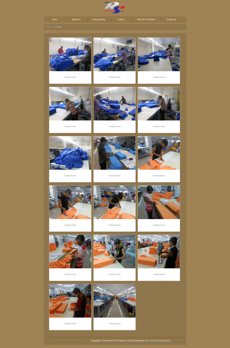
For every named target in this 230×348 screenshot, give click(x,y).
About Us (76, 19)
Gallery (121, 19)
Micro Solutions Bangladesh (157, 340)
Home (54, 19)
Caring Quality (98, 19)
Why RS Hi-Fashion (146, 19)
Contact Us (171, 19)
